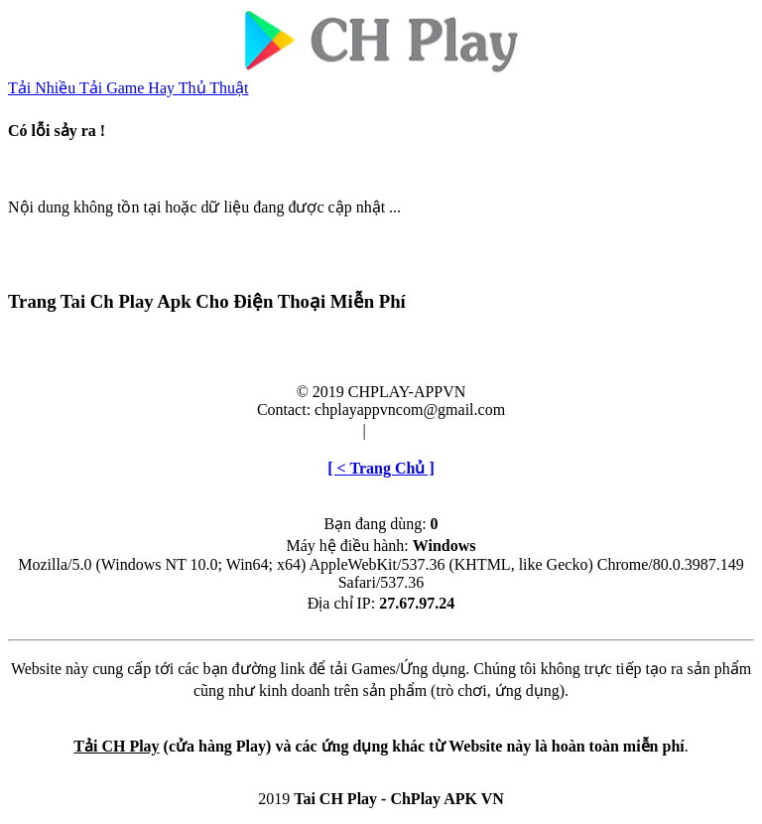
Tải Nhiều (43, 87)
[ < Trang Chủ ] (380, 468)
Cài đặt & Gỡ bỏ (425, 430)
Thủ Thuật (214, 87)
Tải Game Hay (129, 87)
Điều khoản (320, 430)
